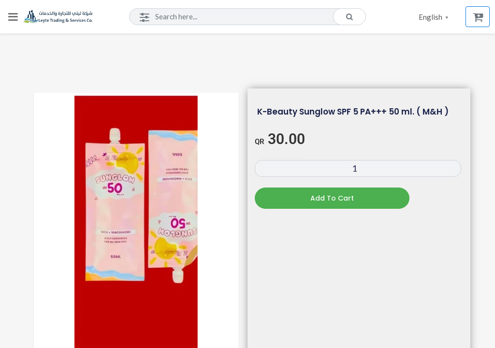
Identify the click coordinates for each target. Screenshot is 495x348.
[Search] (247, 17)
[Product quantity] (358, 168)
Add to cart (332, 198)
